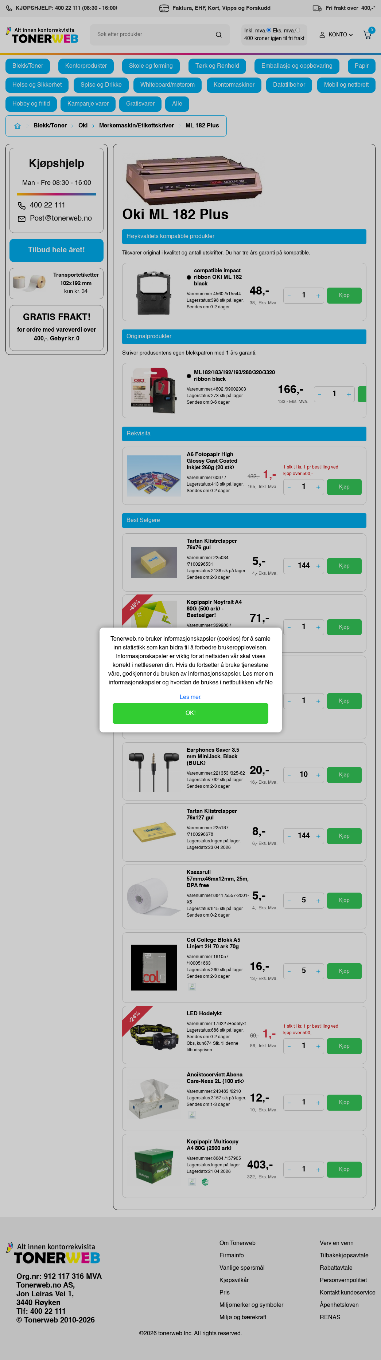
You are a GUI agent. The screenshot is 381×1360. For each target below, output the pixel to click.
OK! (190, 713)
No (268, 683)
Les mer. (191, 697)
